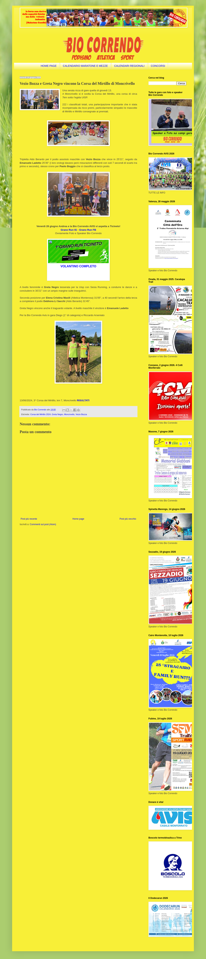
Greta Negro (57, 414)
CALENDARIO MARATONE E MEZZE (85, 65)
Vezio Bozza (81, 414)
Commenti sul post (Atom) (43, 524)
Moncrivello (69, 414)
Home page (78, 519)
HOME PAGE (49, 65)
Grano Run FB (87, 229)
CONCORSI (158, 65)
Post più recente (29, 519)
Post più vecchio (128, 519)
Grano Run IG (69, 229)
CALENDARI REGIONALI (129, 65)
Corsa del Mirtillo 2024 (40, 414)
